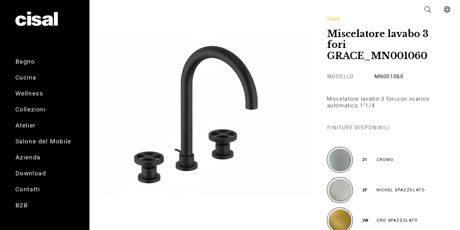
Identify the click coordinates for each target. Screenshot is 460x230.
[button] (428, 9)
